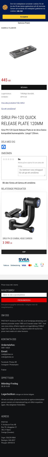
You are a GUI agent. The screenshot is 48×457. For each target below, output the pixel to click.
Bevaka (24, 87)
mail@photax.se (7, 354)
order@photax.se (7, 357)
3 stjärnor (8, 159)
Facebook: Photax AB (9, 362)
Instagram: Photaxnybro (9, 364)
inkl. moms (14, 285)
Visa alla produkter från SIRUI (13, 103)
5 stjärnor (13, 159)
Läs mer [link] (20, 11)
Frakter (3, 370)
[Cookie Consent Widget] (24, 10)
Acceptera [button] (24, 17)
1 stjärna (4, 159)
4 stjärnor (11, 159)
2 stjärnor (6, 159)
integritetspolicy (7, 307)
